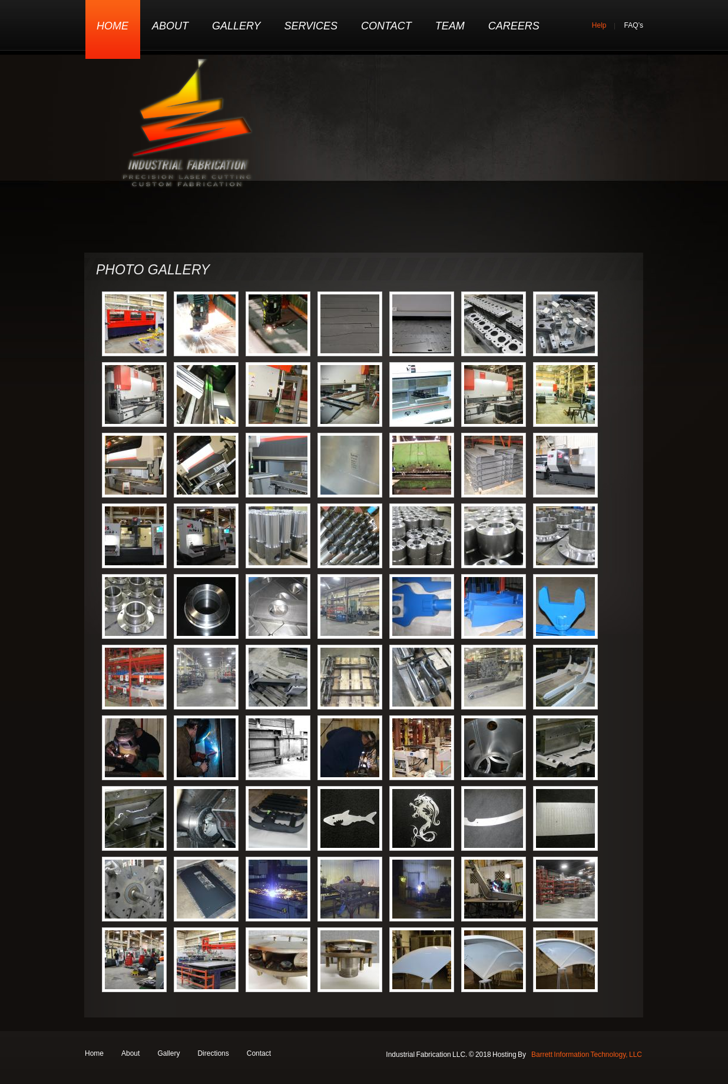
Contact (386, 26)
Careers (514, 26)
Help (599, 25)
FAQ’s (633, 25)
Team (450, 26)
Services (310, 26)
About (170, 26)
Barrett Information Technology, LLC (586, 1054)
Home (112, 26)
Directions (213, 1053)
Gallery (236, 26)
